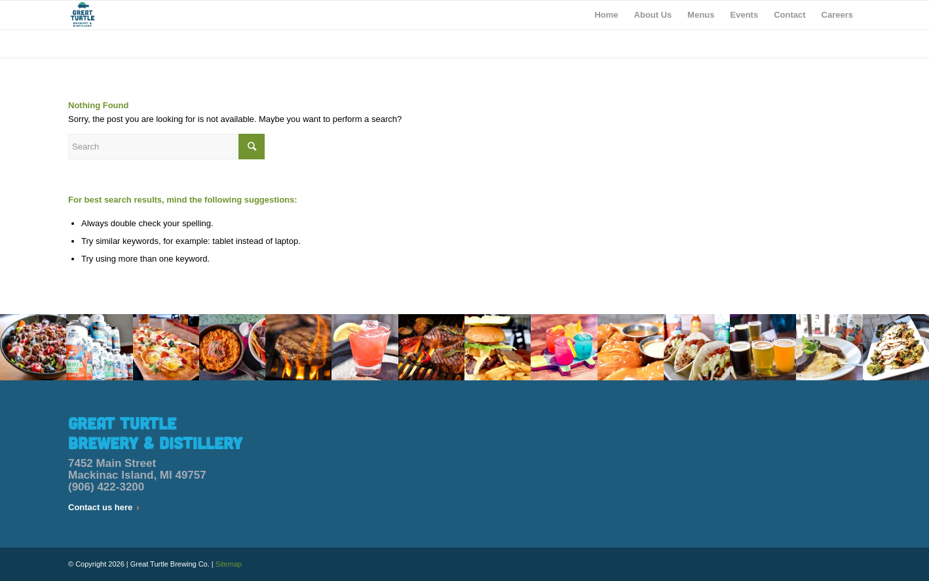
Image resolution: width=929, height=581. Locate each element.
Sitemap (229, 564)
